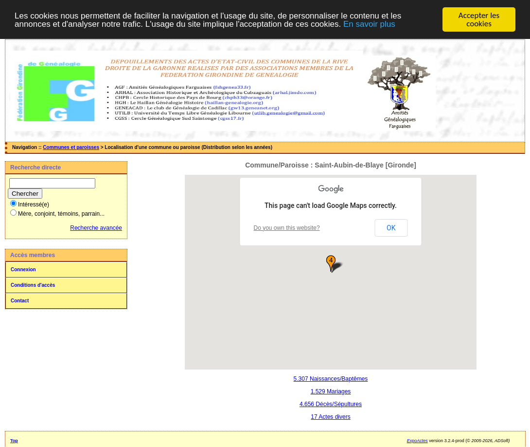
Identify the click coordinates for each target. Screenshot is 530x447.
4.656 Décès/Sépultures (331, 404)
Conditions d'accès (33, 285)
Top (14, 440)
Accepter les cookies (479, 19)
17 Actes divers (330, 416)
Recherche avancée (96, 227)
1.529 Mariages (331, 391)
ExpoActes (417, 440)
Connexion (23, 269)
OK (391, 228)
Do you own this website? (287, 227)
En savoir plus (369, 23)
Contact (20, 300)
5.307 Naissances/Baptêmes (331, 378)
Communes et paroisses (71, 147)
